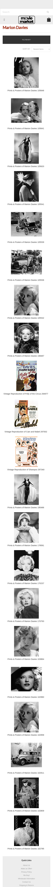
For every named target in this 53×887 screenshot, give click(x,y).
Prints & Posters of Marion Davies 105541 (26, 204)
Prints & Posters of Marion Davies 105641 (26, 128)
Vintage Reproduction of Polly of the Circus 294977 (26, 394)
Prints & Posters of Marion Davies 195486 (26, 507)
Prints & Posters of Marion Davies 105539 (26, 242)
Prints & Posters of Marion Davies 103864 (26, 659)
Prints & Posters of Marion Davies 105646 (26, 90)
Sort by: (26, 49)
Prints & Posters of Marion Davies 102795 (26, 849)
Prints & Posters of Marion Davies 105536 (26, 280)
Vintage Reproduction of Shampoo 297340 (25, 469)
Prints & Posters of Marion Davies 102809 (26, 811)
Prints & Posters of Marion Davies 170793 (26, 621)
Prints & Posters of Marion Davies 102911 (26, 773)
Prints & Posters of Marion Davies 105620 (26, 166)
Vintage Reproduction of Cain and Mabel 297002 (25, 432)
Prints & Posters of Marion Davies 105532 (26, 318)
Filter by (26, 40)
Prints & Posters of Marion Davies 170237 (26, 583)
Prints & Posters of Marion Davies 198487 (26, 356)
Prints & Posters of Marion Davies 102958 (26, 735)
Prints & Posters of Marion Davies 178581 (26, 545)
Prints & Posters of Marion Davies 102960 (26, 697)
